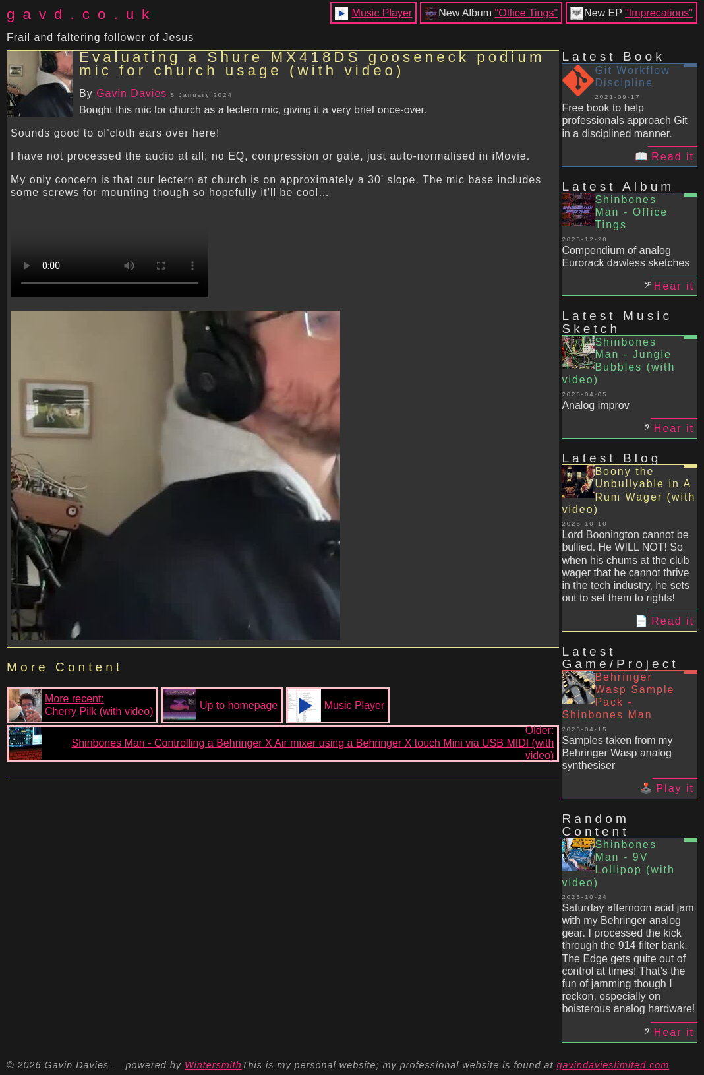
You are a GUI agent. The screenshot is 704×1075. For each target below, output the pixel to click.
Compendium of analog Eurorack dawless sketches (625, 256)
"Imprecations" (659, 12)
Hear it (674, 286)
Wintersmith (213, 1065)
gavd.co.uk (82, 14)
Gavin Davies (131, 93)
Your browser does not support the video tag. (109, 248)
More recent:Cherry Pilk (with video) (81, 705)
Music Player (382, 12)
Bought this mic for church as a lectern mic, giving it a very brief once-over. (252, 109)
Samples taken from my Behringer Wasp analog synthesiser (617, 753)
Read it (672, 156)
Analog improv (595, 405)
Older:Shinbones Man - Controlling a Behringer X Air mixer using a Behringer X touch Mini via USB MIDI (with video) (281, 743)
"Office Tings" (526, 12)
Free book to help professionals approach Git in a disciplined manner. (624, 120)
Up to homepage (220, 705)
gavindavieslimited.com (613, 1065)
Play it (675, 788)
